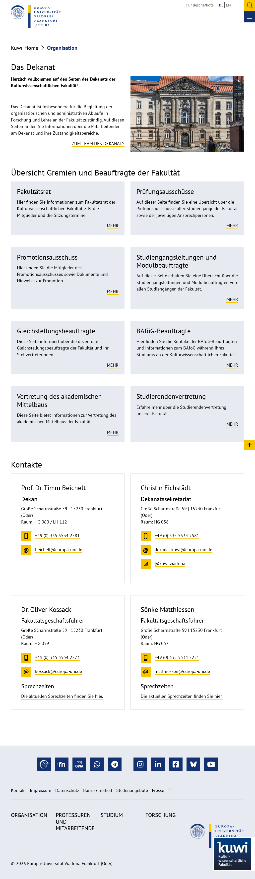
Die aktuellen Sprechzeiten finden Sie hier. (62, 696)
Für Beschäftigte (200, 4)
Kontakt (18, 790)
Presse (158, 790)
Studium (112, 815)
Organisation (29, 815)
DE (221, 4)
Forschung (160, 815)
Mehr (113, 226)
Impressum (40, 790)
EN (228, 4)
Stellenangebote (132, 790)
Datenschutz (67, 790)
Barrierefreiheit (97, 790)
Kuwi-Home (24, 47)
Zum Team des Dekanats (98, 143)
